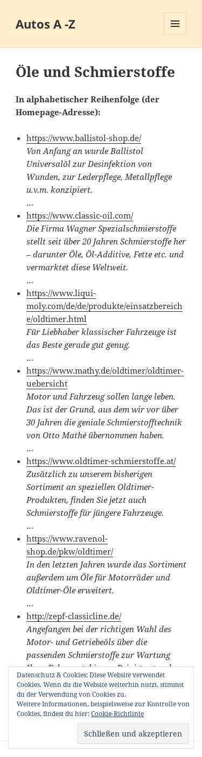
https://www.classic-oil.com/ (79, 215)
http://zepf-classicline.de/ (73, 616)
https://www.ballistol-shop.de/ (83, 137)
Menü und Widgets (175, 34)
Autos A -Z (45, 24)
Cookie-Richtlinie (117, 713)
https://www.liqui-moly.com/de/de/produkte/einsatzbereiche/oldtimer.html (104, 306)
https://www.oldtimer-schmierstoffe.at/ (101, 460)
